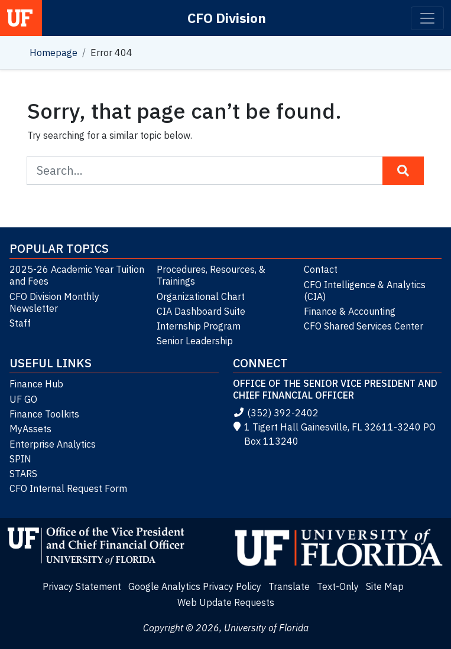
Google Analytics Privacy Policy (194, 586)
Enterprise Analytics (52, 444)
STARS (23, 474)
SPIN (20, 459)
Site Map (385, 586)
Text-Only (338, 586)
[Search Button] (403, 170)
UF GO (23, 399)
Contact (321, 269)
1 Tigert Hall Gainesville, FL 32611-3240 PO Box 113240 (334, 434)
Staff (20, 323)
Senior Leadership (195, 341)
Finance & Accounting (349, 311)
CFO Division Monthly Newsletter (54, 302)
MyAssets (30, 429)
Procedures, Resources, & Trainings (211, 275)
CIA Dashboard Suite (201, 311)
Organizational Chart (201, 296)
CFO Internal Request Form (68, 488)
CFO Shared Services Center (363, 326)
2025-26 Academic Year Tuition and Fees (76, 275)
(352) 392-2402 (276, 413)
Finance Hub (36, 384)
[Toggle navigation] (427, 18)
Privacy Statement (82, 586)
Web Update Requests (225, 602)
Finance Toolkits (44, 414)
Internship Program (199, 326)
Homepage (53, 52)
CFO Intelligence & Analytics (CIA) (365, 290)
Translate (289, 586)
